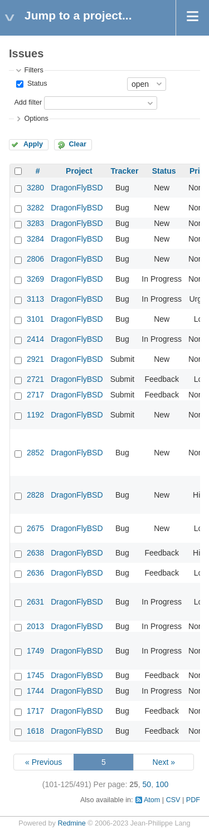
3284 (35, 238)
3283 (35, 223)
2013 (35, 626)
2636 (35, 572)
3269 (35, 278)
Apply (33, 144)
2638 (35, 552)
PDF (193, 800)
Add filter (28, 102)
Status (36, 83)
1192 (35, 414)
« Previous (43, 762)
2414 (35, 339)
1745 (35, 675)
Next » (164, 762)
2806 (35, 258)
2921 (35, 359)
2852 (35, 452)
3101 (35, 319)
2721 (35, 379)
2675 (35, 528)
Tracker (125, 170)
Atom (152, 800)
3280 (35, 187)
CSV (173, 800)
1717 (35, 710)
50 (147, 784)
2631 (35, 601)
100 (161, 784)
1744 (35, 690)
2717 (35, 394)
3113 (35, 298)
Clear (77, 144)
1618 (35, 730)
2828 (35, 494)
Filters (33, 70)
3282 (35, 207)
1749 (35, 650)
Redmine (71, 823)
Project (79, 170)
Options (36, 118)
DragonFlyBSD (77, 187)
